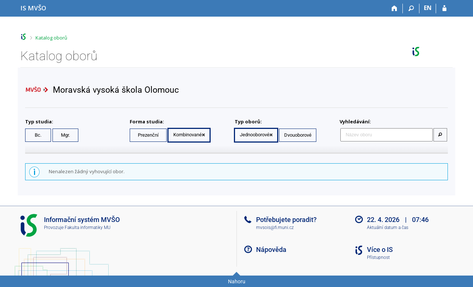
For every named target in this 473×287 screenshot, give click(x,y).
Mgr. (65, 135)
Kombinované (187, 134)
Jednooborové (254, 134)
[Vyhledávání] (411, 8)
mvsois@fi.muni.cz (275, 227)
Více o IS (380, 249)
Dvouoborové (298, 135)
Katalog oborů (51, 37)
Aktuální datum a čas (387, 227)
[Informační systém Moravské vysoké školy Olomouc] (33, 8)
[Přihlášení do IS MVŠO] (444, 8)
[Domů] (394, 8)
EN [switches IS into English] (428, 8)
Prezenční (148, 135)
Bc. (38, 135)
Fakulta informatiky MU (87, 227)
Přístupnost (378, 257)
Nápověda (271, 249)
